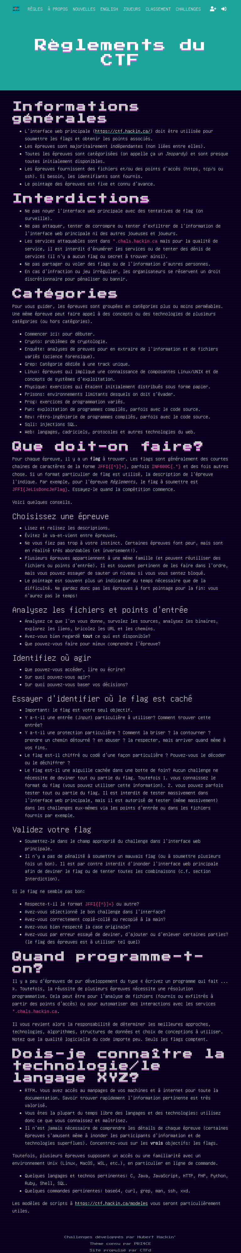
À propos (58, 8)
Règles (35, 8)
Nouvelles (84, 8)
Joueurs (132, 8)
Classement (158, 8)
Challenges (188, 8)
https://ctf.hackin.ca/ (122, 130)
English (109, 8)
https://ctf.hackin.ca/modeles (111, 1203)
